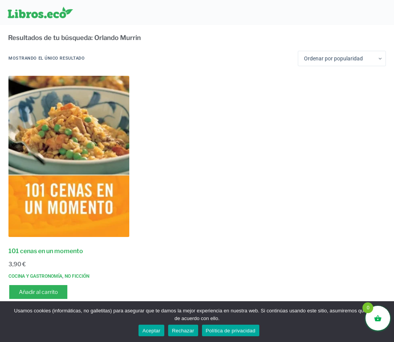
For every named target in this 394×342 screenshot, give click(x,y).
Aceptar (151, 331)
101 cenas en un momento (45, 251)
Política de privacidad (230, 331)
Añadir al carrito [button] (38, 292)
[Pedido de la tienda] (342, 58)
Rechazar (183, 331)
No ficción (77, 276)
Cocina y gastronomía (35, 276)
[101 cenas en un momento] (68, 156)
